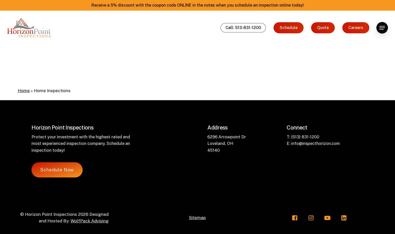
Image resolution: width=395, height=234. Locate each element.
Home (24, 90)
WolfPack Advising (90, 220)
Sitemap (197, 217)
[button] (382, 28)
